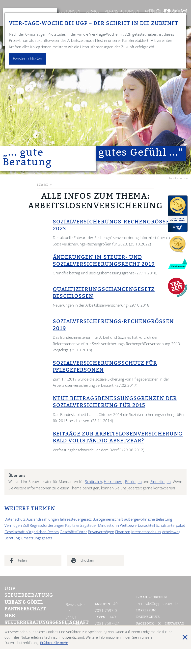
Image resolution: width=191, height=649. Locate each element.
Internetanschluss (146, 531)
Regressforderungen (47, 525)
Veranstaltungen (122, 11)
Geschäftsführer (73, 531)
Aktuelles (154, 11)
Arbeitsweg (171, 531)
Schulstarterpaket (170, 525)
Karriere (177, 11)
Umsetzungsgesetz (36, 538)
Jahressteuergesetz (76, 519)
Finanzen (122, 531)
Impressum (146, 610)
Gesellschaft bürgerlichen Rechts (31, 531)
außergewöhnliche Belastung (148, 519)
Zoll (26, 525)
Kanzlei (46, 11)
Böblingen (133, 481)
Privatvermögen (101, 531)
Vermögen (13, 525)
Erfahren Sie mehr (54, 642)
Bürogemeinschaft (108, 519)
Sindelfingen (160, 481)
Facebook (145, 623)
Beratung (12, 538)
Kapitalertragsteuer (81, 525)
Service (92, 11)
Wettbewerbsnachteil (137, 525)
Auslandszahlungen (43, 519)
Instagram (175, 623)
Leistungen (69, 11)
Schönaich (93, 481)
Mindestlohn (108, 525)
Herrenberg (113, 481)
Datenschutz (15, 519)
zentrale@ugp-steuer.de (157, 603)
